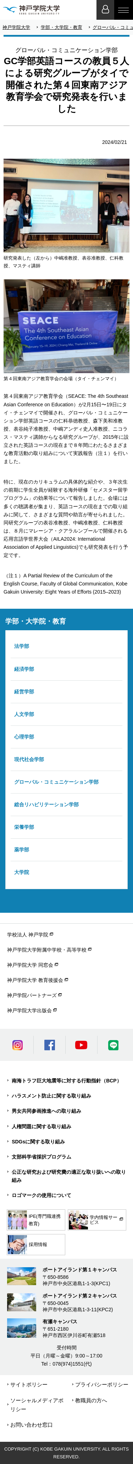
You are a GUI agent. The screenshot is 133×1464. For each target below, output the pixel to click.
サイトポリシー (29, 1384)
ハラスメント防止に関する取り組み (51, 1096)
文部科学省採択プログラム (41, 1157)
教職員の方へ (91, 1400)
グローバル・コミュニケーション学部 (56, 782)
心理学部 (24, 737)
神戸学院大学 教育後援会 (35, 980)
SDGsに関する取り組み (38, 1141)
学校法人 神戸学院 (27, 934)
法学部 (21, 646)
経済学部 (24, 669)
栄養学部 (24, 827)
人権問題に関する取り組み (41, 1126)
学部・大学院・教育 (61, 27)
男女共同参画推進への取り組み (46, 1111)
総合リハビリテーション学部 (46, 804)
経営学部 (24, 691)
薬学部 (21, 849)
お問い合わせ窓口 (31, 1425)
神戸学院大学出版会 (29, 1010)
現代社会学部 (29, 759)
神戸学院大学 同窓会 (30, 965)
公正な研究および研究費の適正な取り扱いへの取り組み (69, 1176)
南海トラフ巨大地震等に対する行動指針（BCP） (67, 1080)
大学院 (21, 872)
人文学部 (24, 714)
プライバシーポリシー (101, 1384)
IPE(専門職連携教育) (34, 1219)
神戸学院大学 (16, 27)
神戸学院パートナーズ (32, 995)
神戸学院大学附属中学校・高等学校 (47, 950)
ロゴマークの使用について (41, 1195)
